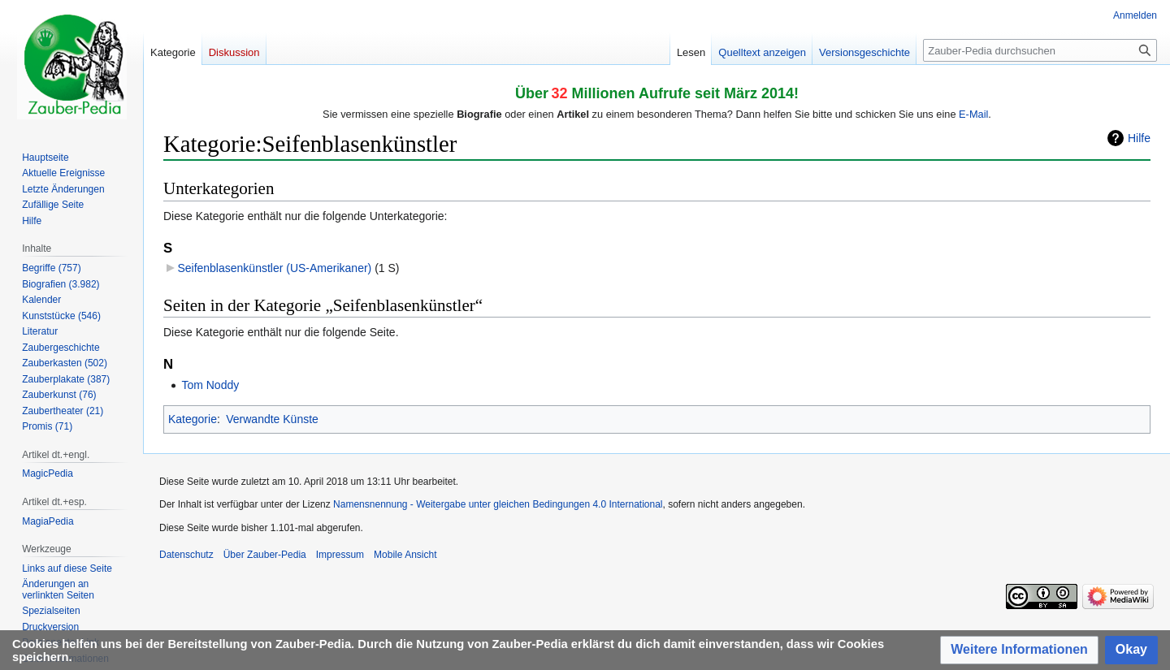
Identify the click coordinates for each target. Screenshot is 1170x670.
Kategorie (192, 419)
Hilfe (1139, 138)
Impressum (340, 554)
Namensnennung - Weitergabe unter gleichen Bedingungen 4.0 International (497, 504)
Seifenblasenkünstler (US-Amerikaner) (274, 268)
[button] (1019, 650)
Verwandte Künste (272, 419)
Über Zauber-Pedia (264, 554)
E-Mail (973, 114)
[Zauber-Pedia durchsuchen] (1040, 50)
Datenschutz (186, 554)
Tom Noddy (210, 384)
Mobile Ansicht (405, 554)
